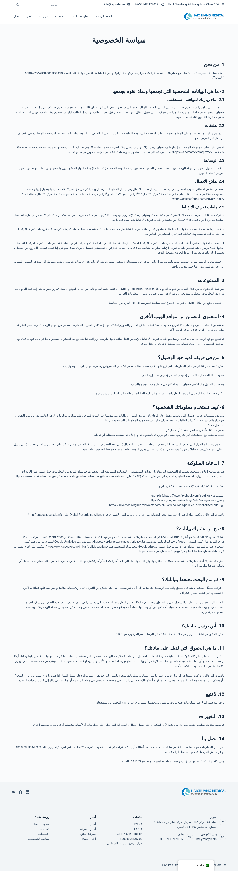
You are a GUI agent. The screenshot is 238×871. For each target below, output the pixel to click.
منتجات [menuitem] (60, 16)
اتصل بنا (44, 829)
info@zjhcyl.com (114, 4)
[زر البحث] (17, 4)
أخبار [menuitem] (29, 16)
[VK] (13, 792)
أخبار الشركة (88, 829)
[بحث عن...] (40, 4)
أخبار (93, 824)
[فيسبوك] (20, 792)
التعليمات (43, 834)
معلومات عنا (41, 824)
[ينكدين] (27, 792)
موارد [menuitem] (42, 16)
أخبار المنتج (89, 838)
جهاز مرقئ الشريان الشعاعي (124, 843)
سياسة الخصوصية (38, 838)
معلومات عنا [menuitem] (79, 16)
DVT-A (138, 824)
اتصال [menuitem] (16, 16)
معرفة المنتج (88, 834)
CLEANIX (136, 829)
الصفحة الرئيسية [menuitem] (103, 16)
